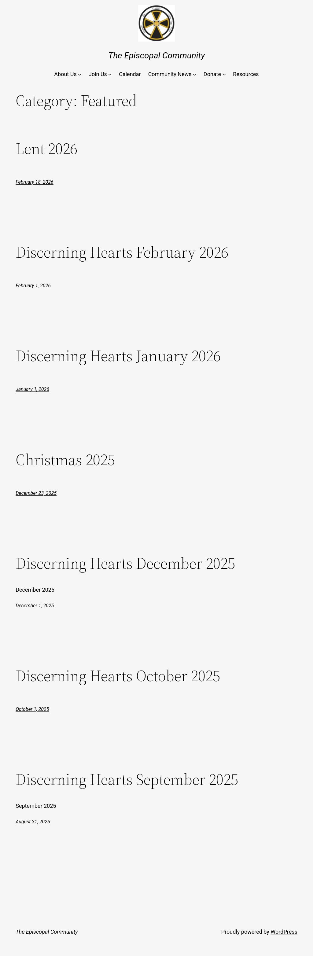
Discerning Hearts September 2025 (127, 779)
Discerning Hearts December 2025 (125, 563)
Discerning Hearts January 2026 (118, 356)
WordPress (284, 931)
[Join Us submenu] (110, 74)
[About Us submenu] (79, 74)
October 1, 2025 (32, 709)
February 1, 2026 (33, 286)
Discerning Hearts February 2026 (122, 252)
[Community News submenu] (194, 74)
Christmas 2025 (65, 459)
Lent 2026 (46, 148)
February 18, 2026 (34, 182)
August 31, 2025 (33, 822)
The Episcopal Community (156, 55)
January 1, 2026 (32, 389)
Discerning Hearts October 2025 (118, 676)
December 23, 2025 (36, 493)
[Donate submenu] (224, 74)
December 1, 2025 (35, 606)
